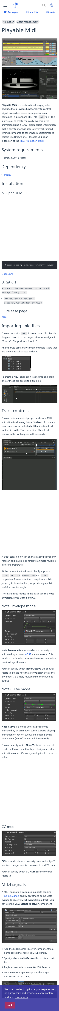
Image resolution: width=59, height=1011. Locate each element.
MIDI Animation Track (32, 140)
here (4, 316)
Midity (7, 174)
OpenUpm (7, 273)
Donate (50, 12)
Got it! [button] (10, 1005)
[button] (5, 5)
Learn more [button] (21, 997)
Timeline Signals (10, 895)
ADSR (28, 654)
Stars (32, 12)
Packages (11, 12)
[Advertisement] (29, 227)
